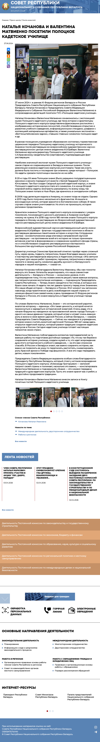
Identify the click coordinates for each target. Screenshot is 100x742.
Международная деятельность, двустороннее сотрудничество (48, 431)
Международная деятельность (70, 640)
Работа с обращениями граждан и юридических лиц (72, 660)
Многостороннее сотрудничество (71, 644)
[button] (94, 6)
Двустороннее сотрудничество (70, 648)
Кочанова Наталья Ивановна (32, 421)
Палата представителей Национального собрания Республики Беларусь (80, 697)
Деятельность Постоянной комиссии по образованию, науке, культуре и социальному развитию (49, 545)
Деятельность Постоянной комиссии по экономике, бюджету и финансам (42, 535)
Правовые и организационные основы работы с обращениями (73, 666)
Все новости (21, 441)
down (5, 599)
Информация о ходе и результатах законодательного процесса (20, 649)
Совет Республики (46, 4)
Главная (5, 20)
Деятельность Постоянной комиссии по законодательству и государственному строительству (45, 524)
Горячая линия (54, 610)
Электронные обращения (82, 610)
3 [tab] (56, 411)
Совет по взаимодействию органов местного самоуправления (21, 669)
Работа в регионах (27, 434)
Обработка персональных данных (16, 611)
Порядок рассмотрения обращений (72, 671)
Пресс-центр (15, 20)
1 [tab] (51, 411)
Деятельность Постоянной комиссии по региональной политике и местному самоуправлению (44, 557)
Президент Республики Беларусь (15, 695)
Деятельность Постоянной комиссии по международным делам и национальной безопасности (46, 569)
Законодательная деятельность (20, 640)
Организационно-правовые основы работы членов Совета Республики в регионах (25, 663)
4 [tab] (59, 411)
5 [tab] (62, 411)
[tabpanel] (29, 397)
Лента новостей (29, 20)
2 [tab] (54, 411)
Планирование (11, 644)
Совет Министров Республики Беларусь (46, 695)
